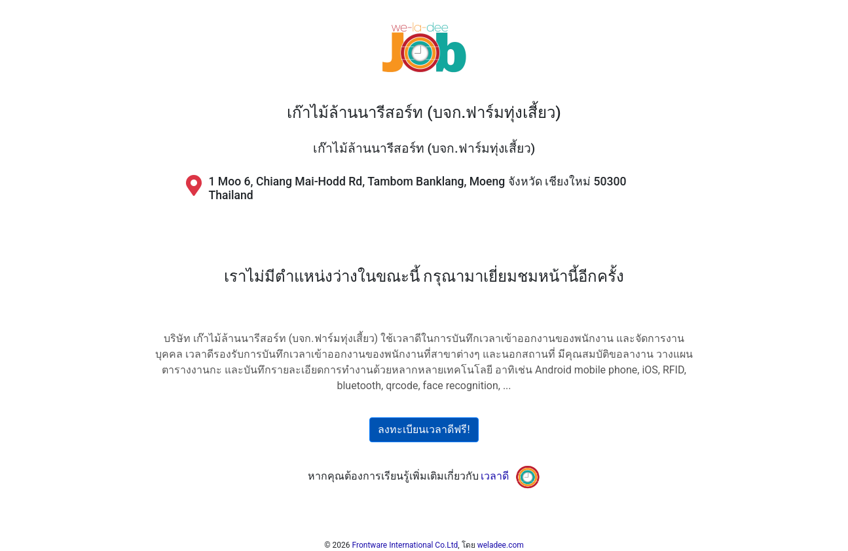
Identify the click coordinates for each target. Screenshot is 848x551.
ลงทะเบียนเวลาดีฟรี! (424, 429)
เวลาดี (495, 476)
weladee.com (500, 545)
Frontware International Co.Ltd (405, 545)
